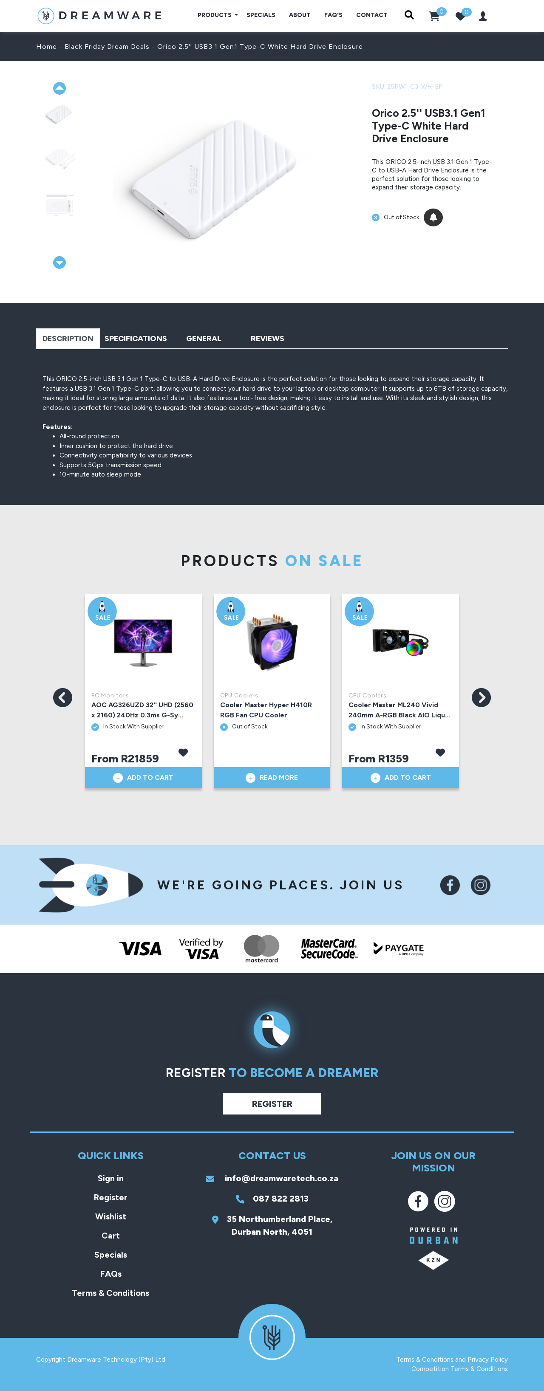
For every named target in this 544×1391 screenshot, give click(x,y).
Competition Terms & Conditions (459, 1369)
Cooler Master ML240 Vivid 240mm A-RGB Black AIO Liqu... (399, 710)
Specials (260, 15)
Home (46, 46)
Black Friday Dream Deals (107, 46)
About (300, 15)
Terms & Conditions (110, 1293)
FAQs (111, 1274)
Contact (372, 15)
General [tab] (203, 338)
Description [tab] (68, 338)
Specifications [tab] (136, 338)
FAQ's (333, 15)
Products (215, 15)
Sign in (111, 1178)
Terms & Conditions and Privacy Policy (452, 1359)
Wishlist (110, 1216)
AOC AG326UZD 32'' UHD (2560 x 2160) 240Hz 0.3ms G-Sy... (142, 710)
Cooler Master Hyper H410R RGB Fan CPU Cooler (266, 710)
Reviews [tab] (267, 338)
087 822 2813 (272, 1198)
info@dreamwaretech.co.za (272, 1178)
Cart (111, 1235)
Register (272, 1104)
